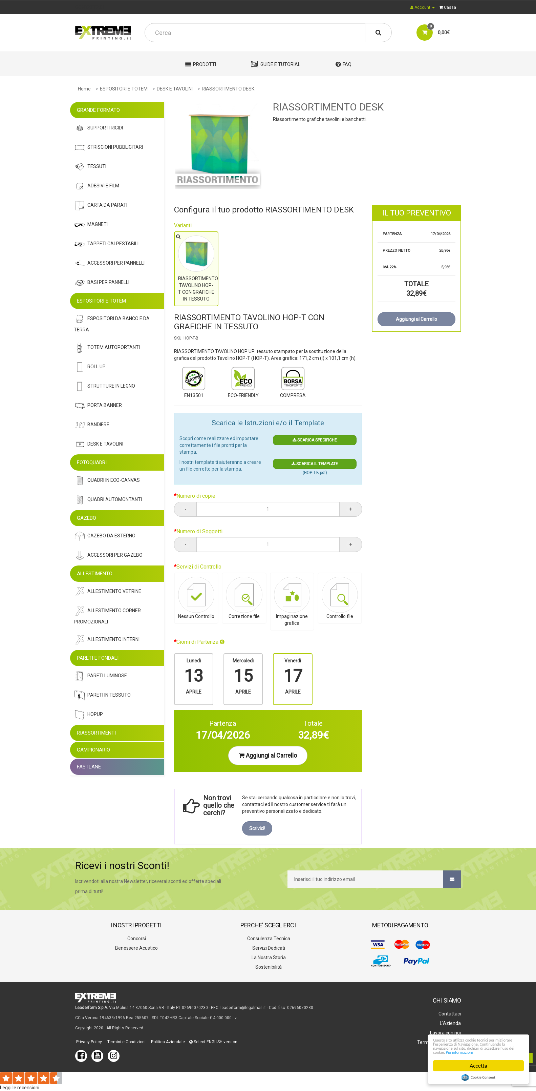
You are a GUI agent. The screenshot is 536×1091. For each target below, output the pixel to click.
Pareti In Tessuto (102, 695)
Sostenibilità (268, 967)
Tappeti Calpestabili (106, 244)
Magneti (91, 225)
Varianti (183, 225)
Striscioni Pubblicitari (108, 147)
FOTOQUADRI (92, 462)
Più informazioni (452, 1051)
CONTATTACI (89, 7)
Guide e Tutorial (275, 64)
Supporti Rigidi (98, 128)
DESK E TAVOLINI (175, 88)
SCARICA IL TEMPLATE (315, 463)
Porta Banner (98, 406)
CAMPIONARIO (93, 750)
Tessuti (90, 167)
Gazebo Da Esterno (104, 536)
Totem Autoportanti (107, 348)
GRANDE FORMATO (98, 110)
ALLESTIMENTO (94, 574)
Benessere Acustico (136, 948)
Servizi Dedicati (268, 948)
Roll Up (90, 367)
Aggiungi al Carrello (268, 755)
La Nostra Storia (268, 957)
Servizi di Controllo (198, 566)
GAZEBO (86, 518)
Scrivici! (257, 828)
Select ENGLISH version (213, 1041)
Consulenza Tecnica (268, 938)
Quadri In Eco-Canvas (107, 481)
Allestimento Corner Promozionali (107, 614)
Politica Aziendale (167, 1041)
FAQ (343, 64)
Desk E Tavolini (98, 444)
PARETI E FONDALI (98, 658)
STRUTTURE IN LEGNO (104, 386)
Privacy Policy (88, 1041)
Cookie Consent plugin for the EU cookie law (479, 1077)
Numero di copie (195, 496)
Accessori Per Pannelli (109, 263)
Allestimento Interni (107, 640)
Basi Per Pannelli (101, 283)
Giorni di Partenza (200, 642)
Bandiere (91, 425)
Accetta (478, 1065)
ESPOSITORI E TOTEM (124, 88)
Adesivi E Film (96, 186)
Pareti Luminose (100, 676)
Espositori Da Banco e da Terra (112, 322)
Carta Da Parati (100, 205)
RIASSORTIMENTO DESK (228, 88)
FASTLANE (89, 767)
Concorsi (136, 938)
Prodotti (200, 64)
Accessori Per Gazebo (108, 555)
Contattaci (449, 1013)
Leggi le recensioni (19, 1087)
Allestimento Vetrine (107, 592)
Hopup (88, 715)
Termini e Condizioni (126, 1041)
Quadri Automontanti (108, 500)
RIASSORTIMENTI (96, 733)
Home (84, 88)
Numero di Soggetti (199, 531)
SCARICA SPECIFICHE (315, 440)
